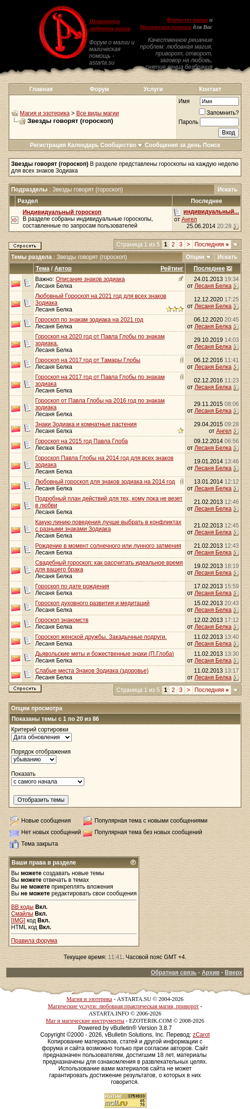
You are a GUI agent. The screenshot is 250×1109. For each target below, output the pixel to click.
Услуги (153, 89)
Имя (183, 101)
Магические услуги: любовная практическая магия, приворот (123, 1006)
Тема (43, 268)
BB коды (22, 907)
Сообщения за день (173, 145)
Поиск (211, 145)
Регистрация (48, 145)
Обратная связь (174, 972)
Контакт (210, 89)
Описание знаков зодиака (90, 279)
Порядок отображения (41, 751)
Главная (41, 89)
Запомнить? (219, 112)
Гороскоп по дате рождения (72, 586)
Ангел (189, 219)
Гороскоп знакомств (62, 620)
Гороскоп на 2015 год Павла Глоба (81, 441)
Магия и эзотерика (44, 113)
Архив (211, 972)
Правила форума (34, 940)
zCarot (201, 1034)
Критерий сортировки (39, 729)
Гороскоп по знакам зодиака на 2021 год (89, 319)
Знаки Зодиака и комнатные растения (86, 424)
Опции (195, 257)
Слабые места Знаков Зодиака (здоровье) (92, 670)
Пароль (188, 122)
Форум (99, 89)
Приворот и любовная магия (109, 25)
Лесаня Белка (53, 286)
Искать (227, 189)
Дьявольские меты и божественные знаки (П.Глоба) (104, 653)
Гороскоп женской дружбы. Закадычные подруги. (101, 637)
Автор (63, 268)
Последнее (209, 268)
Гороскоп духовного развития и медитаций (92, 603)
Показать (23, 774)
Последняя (212, 244)
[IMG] (18, 920)
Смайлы (22, 913)
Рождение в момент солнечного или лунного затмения (108, 545)
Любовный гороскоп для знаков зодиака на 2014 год (105, 481)
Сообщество (121, 145)
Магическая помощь (165, 27)
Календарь (83, 145)
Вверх (233, 972)
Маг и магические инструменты (85, 1020)
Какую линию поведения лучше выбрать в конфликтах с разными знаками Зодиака (108, 525)
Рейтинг (171, 268)
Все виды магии (97, 113)
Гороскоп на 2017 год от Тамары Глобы (88, 360)
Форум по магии (187, 19)
